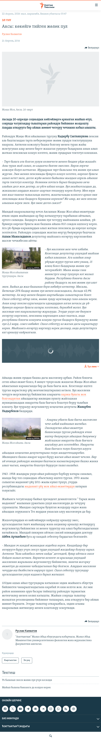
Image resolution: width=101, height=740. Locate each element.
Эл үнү (6, 20)
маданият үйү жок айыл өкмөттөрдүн (50, 486)
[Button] (92, 48)
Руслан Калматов (12, 34)
